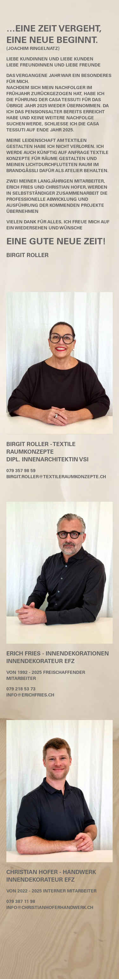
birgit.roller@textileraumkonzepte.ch (56, 476)
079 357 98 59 (21, 470)
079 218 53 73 (21, 689)
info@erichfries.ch (30, 695)
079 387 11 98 (20, 901)
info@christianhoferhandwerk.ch (49, 907)
